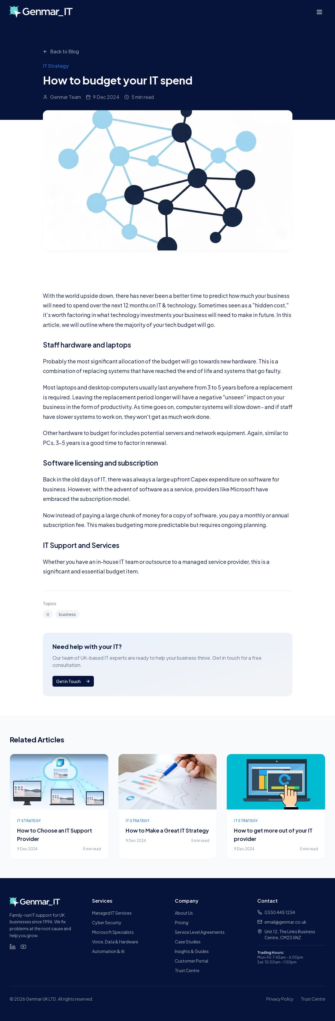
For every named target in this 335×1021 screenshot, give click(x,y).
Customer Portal (191, 960)
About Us (184, 913)
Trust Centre (187, 970)
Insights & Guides (192, 951)
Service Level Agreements (200, 932)
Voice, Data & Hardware (115, 941)
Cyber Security (106, 922)
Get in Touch (73, 681)
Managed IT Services (112, 913)
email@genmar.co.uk (282, 922)
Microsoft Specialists (113, 932)
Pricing (181, 922)
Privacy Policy (280, 999)
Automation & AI (108, 951)
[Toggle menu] (319, 12)
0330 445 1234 (276, 912)
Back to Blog (61, 51)
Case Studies (188, 941)
